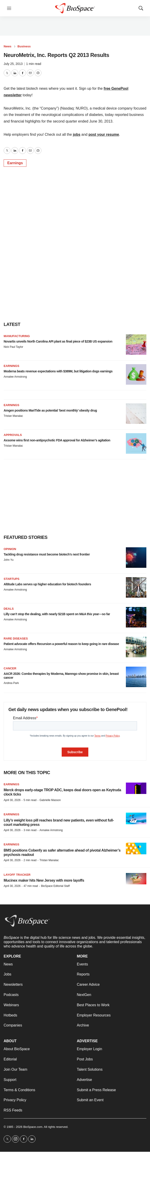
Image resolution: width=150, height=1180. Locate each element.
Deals (9, 608)
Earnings (15, 163)
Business (24, 46)
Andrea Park (11, 683)
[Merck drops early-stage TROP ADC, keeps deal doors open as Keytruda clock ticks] (136, 788)
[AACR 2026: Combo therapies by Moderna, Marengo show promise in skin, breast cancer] (136, 677)
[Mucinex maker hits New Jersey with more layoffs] (136, 879)
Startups (11, 579)
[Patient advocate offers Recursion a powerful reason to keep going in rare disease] (136, 647)
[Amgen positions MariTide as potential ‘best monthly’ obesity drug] (136, 413)
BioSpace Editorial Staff (55, 886)
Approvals (13, 435)
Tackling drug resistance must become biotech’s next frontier (47, 554)
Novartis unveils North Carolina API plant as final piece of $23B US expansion (58, 341)
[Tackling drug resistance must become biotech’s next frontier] (136, 557)
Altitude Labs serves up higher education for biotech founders (47, 584)
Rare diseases (16, 638)
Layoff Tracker (17, 874)
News (7, 46)
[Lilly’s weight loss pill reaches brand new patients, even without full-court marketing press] (136, 818)
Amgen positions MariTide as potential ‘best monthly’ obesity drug (50, 410)
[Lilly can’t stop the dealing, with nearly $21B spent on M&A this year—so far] (136, 617)
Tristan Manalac (13, 415)
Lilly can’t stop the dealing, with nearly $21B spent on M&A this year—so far (57, 614)
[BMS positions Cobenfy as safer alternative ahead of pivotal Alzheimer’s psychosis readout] (136, 848)
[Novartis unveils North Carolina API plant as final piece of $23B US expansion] (136, 344)
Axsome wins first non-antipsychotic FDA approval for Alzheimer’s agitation (57, 440)
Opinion (10, 549)
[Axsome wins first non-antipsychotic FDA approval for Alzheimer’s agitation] (136, 443)
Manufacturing (17, 336)
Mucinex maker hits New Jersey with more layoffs (44, 880)
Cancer (10, 668)
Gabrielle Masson (50, 800)
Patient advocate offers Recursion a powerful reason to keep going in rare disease (61, 644)
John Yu (8, 559)
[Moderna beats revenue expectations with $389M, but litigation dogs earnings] (136, 374)
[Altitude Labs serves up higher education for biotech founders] (136, 587)
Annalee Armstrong (15, 376)
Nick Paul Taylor (13, 346)
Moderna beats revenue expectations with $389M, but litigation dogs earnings (58, 371)
